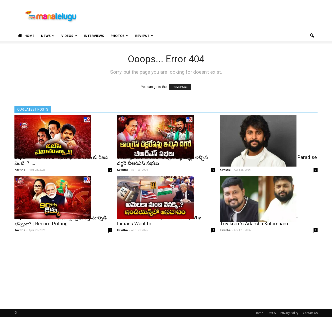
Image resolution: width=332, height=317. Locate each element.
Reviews (144, 35)
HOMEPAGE (180, 87)
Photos (119, 35)
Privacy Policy (289, 313)
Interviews (94, 35)
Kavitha (19, 169)
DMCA (272, 313)
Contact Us (310, 313)
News (47, 35)
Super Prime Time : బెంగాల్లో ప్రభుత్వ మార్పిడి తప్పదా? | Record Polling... (60, 220)
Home (26, 35)
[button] (312, 35)
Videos (69, 35)
